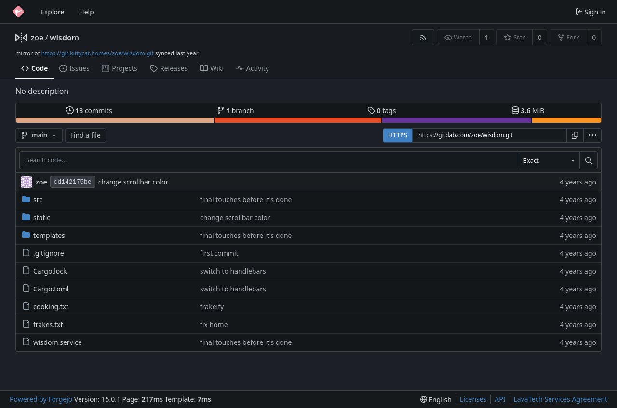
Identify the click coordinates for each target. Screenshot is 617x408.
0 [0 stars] (540, 37)
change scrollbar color (133, 181)
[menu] (592, 135)
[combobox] (548, 160)
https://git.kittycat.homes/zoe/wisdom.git (97, 53)
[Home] (18, 11)
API (500, 399)
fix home (214, 324)
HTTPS (397, 135)
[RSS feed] (423, 37)
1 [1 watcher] (487, 37)
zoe (37, 37)
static (36, 217)
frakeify (212, 306)
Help (86, 11)
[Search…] (588, 160)
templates (43, 235)
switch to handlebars (233, 271)
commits (89, 110)
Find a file (85, 135)
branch (235, 110)
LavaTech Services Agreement (560, 399)
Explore (52, 11)
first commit (219, 253)
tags (381, 110)
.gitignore (43, 253)
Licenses (473, 399)
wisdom (64, 37)
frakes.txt (42, 324)
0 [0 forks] (594, 37)
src (32, 199)
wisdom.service (52, 342)
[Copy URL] (575, 135)
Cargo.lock (44, 271)
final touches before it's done (246, 199)
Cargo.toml (45, 288)
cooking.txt (45, 306)
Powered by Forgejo (41, 399)
